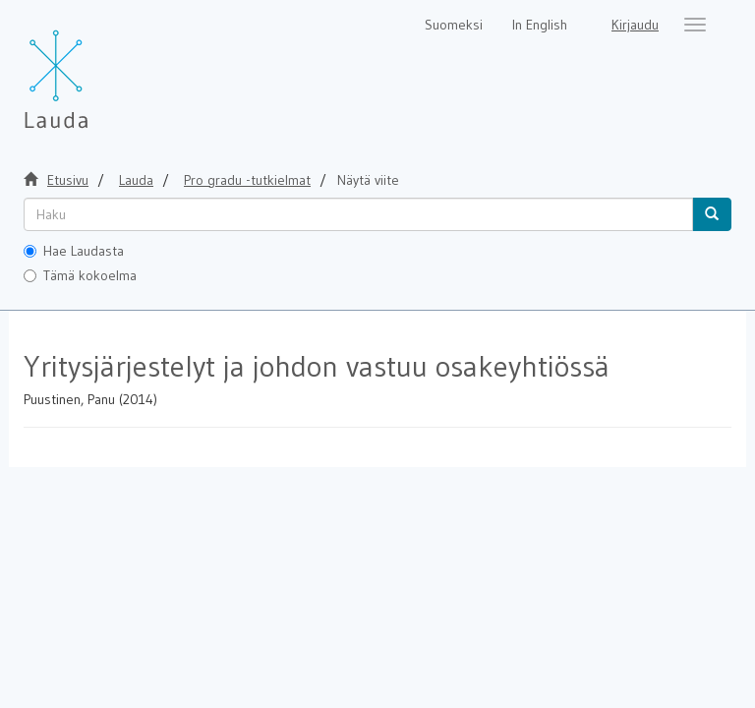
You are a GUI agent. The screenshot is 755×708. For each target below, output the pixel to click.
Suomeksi (454, 24)
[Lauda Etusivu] (97, 69)
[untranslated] (358, 214)
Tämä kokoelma (80, 275)
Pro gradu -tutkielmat (247, 180)
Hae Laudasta (74, 251)
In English (539, 24)
